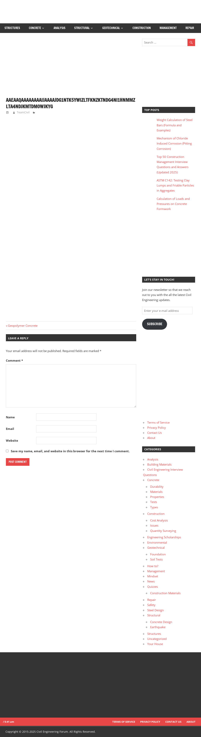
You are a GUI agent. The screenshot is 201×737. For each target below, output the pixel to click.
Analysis (59, 28)
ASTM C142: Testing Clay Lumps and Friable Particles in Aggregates (175, 185)
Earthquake (157, 627)
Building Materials (159, 464)
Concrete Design (161, 622)
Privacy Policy (156, 427)
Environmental (157, 542)
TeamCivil (23, 112)
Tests (153, 502)
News (151, 581)
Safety (151, 605)
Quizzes (152, 587)
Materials (156, 492)
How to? (152, 566)
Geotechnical (111, 28)
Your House (155, 644)
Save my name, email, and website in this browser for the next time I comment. (70, 451)
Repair (189, 28)
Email (10, 429)
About (151, 438)
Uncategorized (157, 639)
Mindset (152, 576)
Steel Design (155, 610)
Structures (12, 28)
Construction (141, 28)
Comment (14, 360)
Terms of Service (158, 422)
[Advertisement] (71, 67)
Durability (157, 487)
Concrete (35, 28)
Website (12, 440)
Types (154, 507)
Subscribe (154, 324)
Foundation (158, 554)
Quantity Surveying (163, 531)
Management (168, 28)
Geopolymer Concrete (22, 326)
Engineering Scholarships (164, 537)
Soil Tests (156, 559)
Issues (154, 525)
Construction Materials (165, 593)
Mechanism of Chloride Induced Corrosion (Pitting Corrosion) (174, 143)
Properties (157, 497)
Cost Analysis (159, 520)
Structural (82, 28)
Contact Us (154, 433)
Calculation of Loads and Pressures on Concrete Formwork (173, 204)
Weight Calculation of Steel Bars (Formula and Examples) (175, 125)
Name (10, 417)
